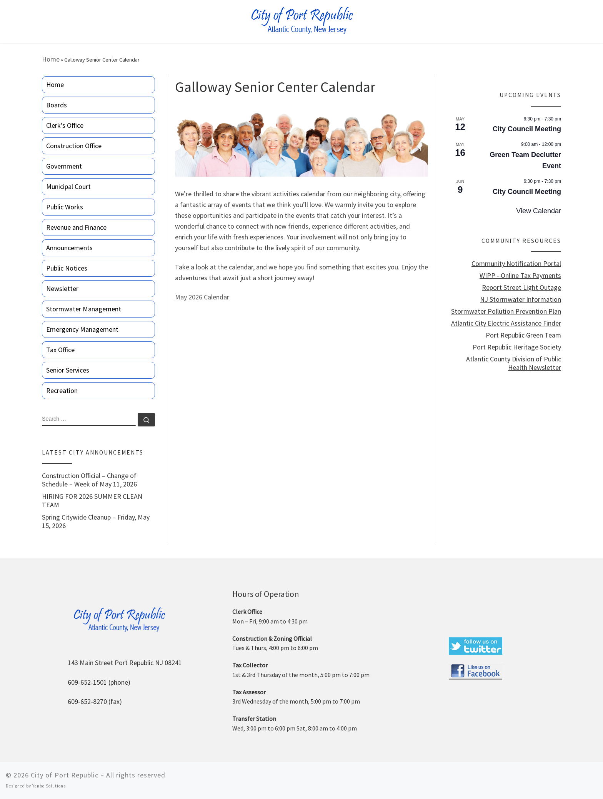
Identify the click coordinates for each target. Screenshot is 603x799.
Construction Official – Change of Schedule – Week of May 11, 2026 (89, 479)
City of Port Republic (64, 775)
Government (64, 166)
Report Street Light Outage (521, 287)
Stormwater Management (83, 308)
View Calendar (538, 211)
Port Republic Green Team (523, 335)
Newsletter (62, 288)
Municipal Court (68, 186)
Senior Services (67, 370)
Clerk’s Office (64, 125)
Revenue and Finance (76, 227)
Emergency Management (82, 329)
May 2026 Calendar (202, 297)
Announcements (69, 247)
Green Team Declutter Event (525, 160)
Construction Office (74, 145)
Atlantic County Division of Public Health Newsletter (513, 363)
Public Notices (66, 268)
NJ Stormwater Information (520, 299)
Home (51, 59)
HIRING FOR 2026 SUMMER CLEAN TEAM (92, 500)
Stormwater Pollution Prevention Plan (506, 311)
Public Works (64, 206)
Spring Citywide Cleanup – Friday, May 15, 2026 (96, 521)
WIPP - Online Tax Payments (520, 275)
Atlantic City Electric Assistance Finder (506, 323)
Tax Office (60, 349)
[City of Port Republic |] (301, 20)
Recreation (62, 390)
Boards (56, 104)
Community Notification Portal (516, 263)
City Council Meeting (527, 129)
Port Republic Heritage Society (517, 347)
